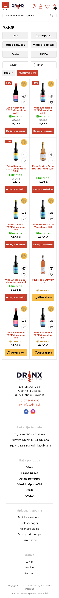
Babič (8, 72)
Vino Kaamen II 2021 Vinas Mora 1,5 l (43, 335)
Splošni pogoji (29, 523)
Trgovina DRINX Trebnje (29, 434)
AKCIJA (44, 54)
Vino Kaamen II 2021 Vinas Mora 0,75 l (43, 110)
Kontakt (29, 573)
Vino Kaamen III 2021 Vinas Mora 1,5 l (15, 335)
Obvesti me (43, 297)
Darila (15, 54)
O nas (29, 561)
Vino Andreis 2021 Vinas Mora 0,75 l (15, 281)
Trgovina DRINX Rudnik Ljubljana (29, 445)
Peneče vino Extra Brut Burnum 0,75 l (43, 169)
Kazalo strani (29, 540)
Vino (15, 35)
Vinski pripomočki (43, 44)
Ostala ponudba (15, 44)
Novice (29, 567)
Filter (37, 65)
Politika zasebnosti (29, 517)
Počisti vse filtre (27, 72)
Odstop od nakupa (29, 534)
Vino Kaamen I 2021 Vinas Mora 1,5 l (15, 227)
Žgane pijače (43, 35)
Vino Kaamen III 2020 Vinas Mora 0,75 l (16, 110)
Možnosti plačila (29, 528)
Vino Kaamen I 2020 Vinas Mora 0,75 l (16, 169)
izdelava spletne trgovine (23, 593)
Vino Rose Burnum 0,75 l (43, 281)
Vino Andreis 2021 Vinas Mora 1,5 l (43, 226)
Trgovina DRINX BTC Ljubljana (29, 439)
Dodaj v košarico (15, 131)
